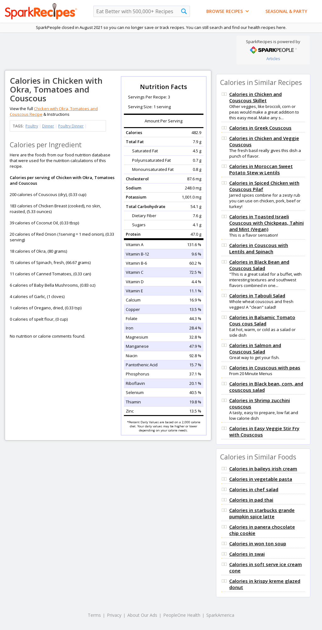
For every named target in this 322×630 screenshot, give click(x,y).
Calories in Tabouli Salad (257, 295)
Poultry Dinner (71, 126)
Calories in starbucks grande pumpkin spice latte (262, 513)
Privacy (114, 615)
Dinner (48, 126)
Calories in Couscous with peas (264, 367)
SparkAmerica (220, 615)
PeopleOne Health (181, 615)
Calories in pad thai (251, 500)
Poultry (31, 126)
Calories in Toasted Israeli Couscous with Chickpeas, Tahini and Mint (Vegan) (266, 222)
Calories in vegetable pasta (260, 479)
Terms (94, 615)
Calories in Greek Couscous (260, 128)
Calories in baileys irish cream (263, 468)
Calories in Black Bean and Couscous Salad (259, 265)
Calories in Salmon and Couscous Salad (255, 348)
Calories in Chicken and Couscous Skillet (255, 97)
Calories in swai (247, 554)
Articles (273, 58)
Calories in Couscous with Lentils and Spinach (258, 248)
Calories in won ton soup (257, 543)
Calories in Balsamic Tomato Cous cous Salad (262, 320)
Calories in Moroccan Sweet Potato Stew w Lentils (261, 169)
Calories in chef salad (253, 489)
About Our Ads (142, 615)
